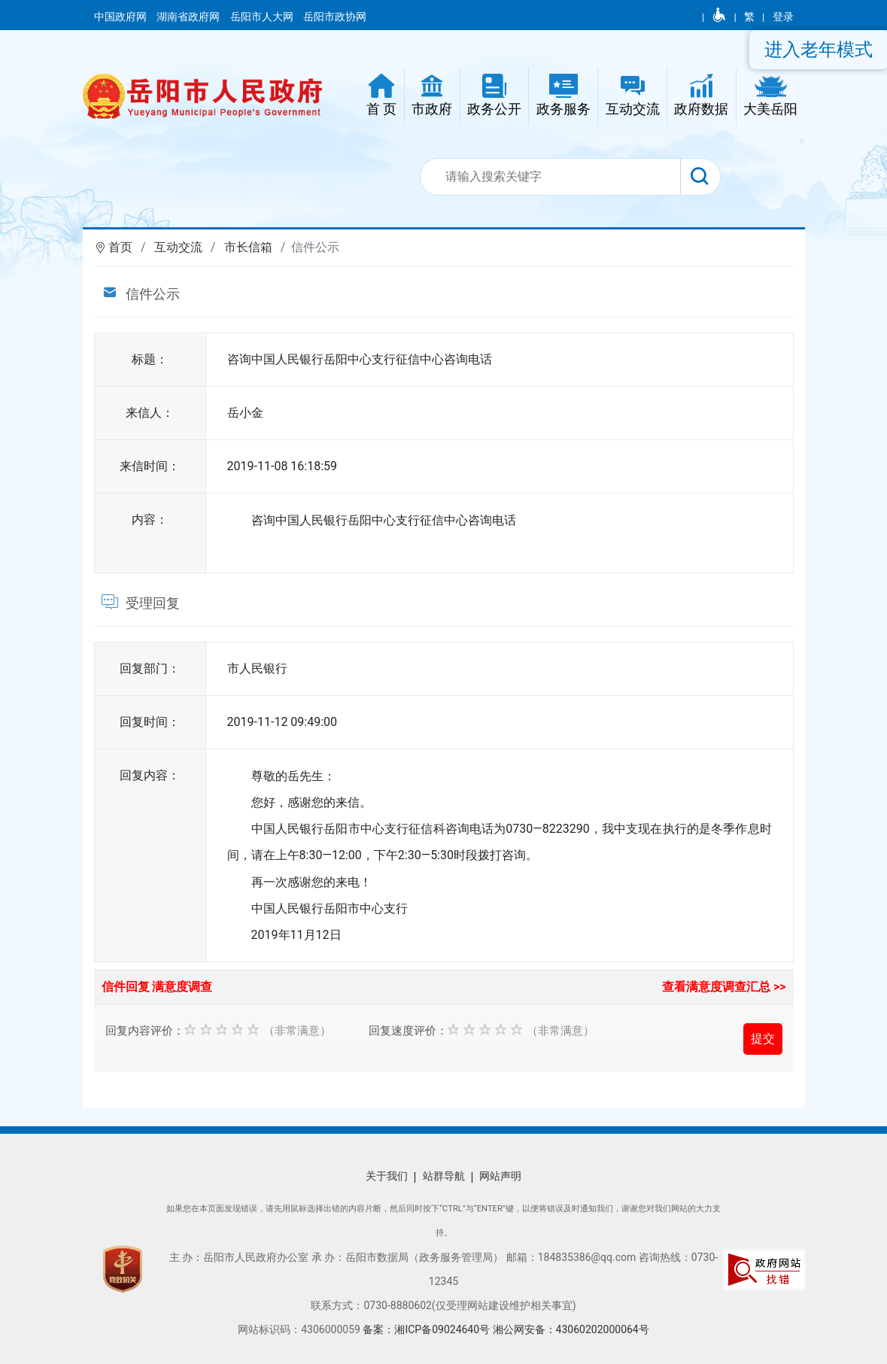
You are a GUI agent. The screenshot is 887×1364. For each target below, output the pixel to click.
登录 (783, 17)
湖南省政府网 (189, 17)
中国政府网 (121, 17)
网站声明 (500, 1176)
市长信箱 (248, 247)
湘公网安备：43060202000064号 (571, 1329)
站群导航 (444, 1176)
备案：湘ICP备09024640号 (427, 1329)
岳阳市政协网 (334, 17)
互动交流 (178, 247)
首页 (120, 247)
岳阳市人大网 (263, 17)
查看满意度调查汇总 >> (724, 987)
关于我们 (387, 1176)
